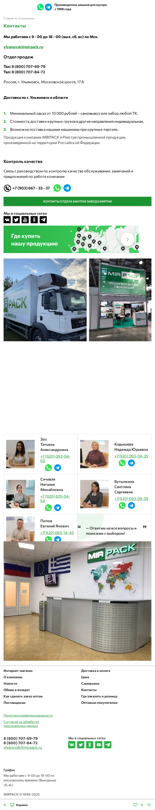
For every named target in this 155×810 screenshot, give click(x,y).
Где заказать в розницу (99, 696)
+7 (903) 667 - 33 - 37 (31, 188)
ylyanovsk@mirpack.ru (123, 7)
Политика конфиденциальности (28, 715)
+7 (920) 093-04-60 (55, 458)
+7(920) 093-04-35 (131, 456)
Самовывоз (90, 683)
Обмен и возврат (17, 690)
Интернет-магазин (18, 671)
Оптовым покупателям (99, 703)
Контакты (89, 690)
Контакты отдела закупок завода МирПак (77, 201)
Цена (85, 677)
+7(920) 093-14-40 (57, 532)
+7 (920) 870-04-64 (55, 498)
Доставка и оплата (95, 671)
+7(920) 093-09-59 (131, 498)
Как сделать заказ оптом (23, 696)
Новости (10, 683)
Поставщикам (14, 703)
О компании (13, 677)
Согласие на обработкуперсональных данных (21, 724)
